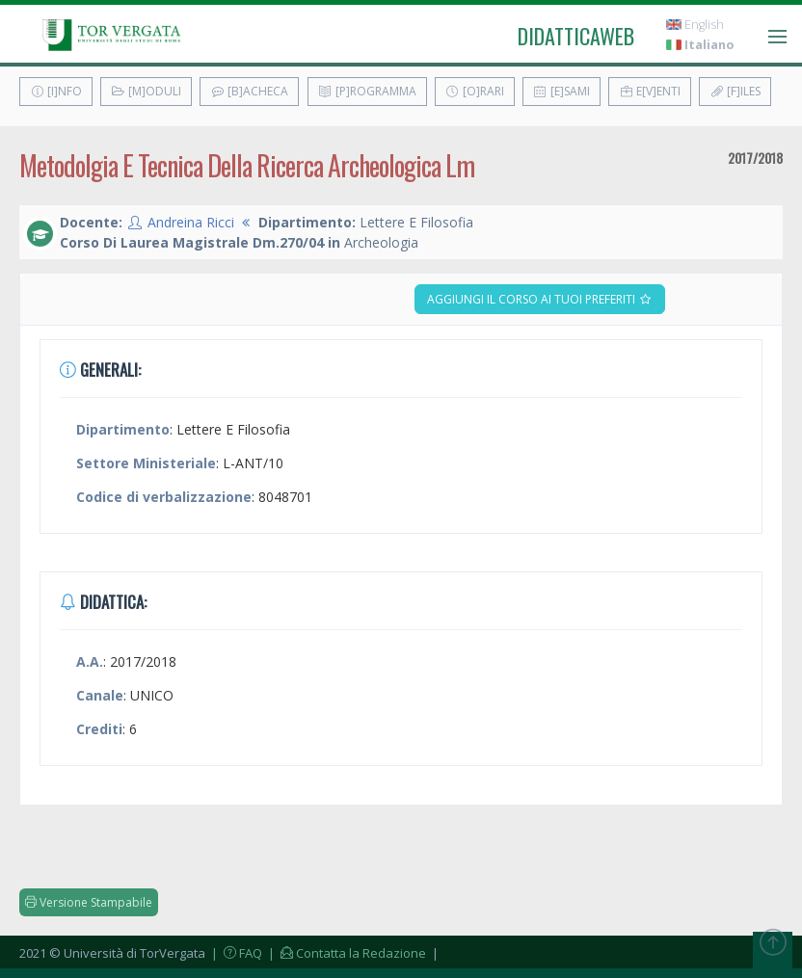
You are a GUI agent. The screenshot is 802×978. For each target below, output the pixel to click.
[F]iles (735, 91)
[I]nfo (56, 91)
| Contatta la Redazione (345, 953)
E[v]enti (650, 91)
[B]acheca (249, 91)
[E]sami (561, 91)
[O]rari (474, 91)
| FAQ (235, 953)
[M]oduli (146, 91)
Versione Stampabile (88, 902)
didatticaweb (576, 35)
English (695, 24)
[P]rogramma (367, 91)
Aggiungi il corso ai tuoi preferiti (540, 299)
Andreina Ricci (190, 222)
